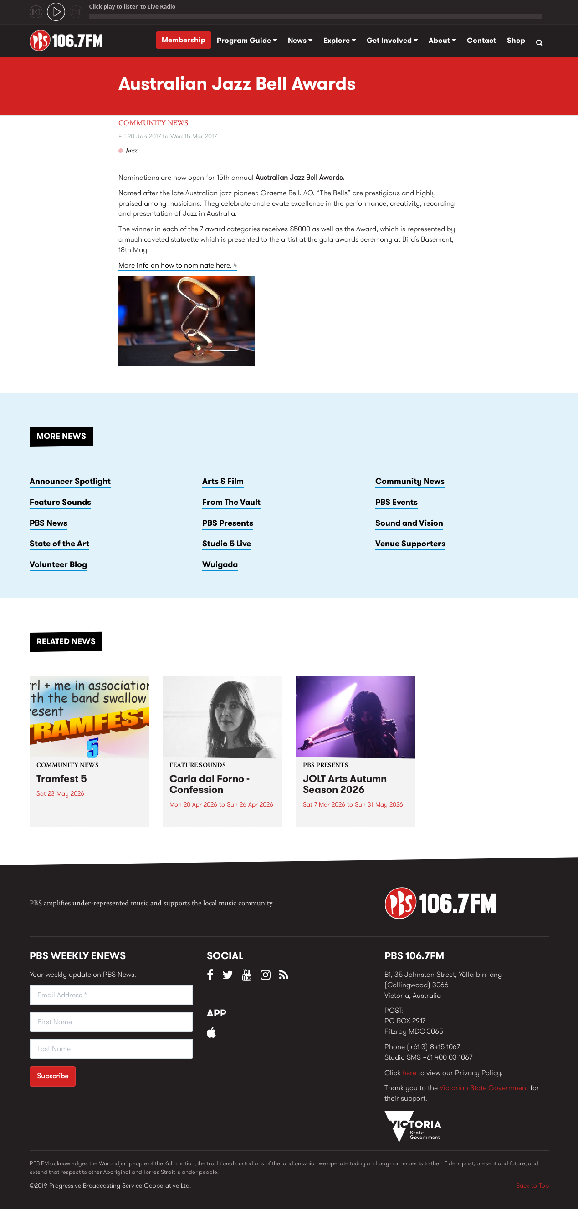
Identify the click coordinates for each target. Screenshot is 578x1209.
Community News (153, 123)
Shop (516, 40)
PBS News (48, 523)
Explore (339, 40)
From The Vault (231, 502)
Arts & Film (223, 481)
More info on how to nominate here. (177, 265)
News (300, 40)
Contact (481, 40)
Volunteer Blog (58, 564)
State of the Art (59, 543)
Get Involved (392, 40)
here (409, 1072)
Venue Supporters (410, 543)
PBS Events (396, 502)
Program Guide (247, 40)
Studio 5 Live (226, 543)
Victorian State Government (484, 1087)
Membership (183, 40)
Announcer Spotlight (70, 481)
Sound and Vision (409, 523)
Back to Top (532, 1185)
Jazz (131, 151)
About (442, 40)
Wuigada (220, 564)
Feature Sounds (60, 502)
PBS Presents (227, 523)
